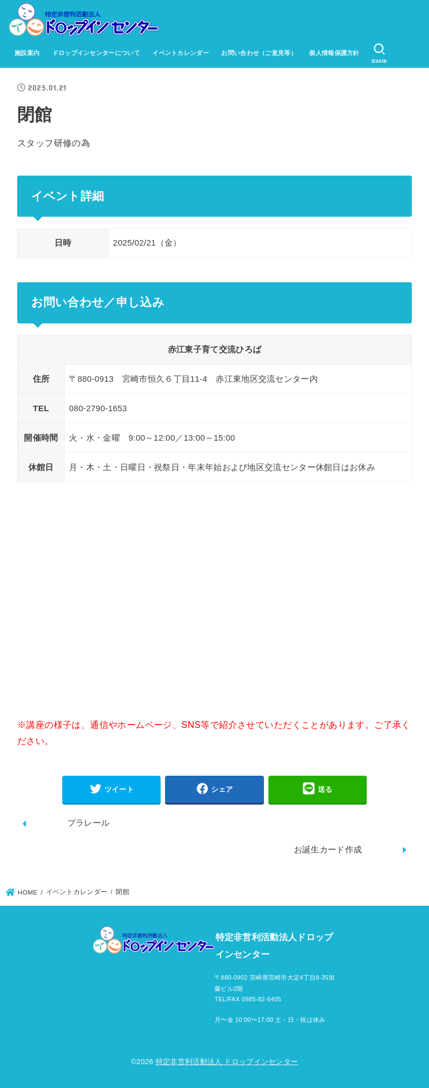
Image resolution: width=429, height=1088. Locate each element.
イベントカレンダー (180, 52)
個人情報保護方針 (334, 52)
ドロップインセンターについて (96, 52)
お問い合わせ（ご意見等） (259, 52)
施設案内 (26, 52)
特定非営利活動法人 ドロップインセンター (227, 1061)
